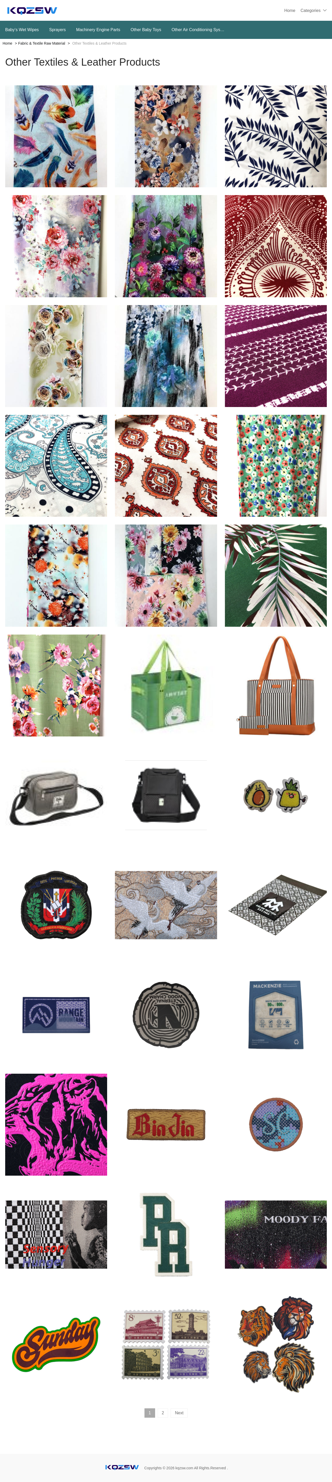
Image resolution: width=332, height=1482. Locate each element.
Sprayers (57, 29)
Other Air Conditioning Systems (198, 29)
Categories (311, 10)
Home (289, 10)
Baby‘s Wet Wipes (22, 29)
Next (179, 1413)
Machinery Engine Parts (98, 29)
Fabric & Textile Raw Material (41, 43)
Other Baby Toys (145, 29)
